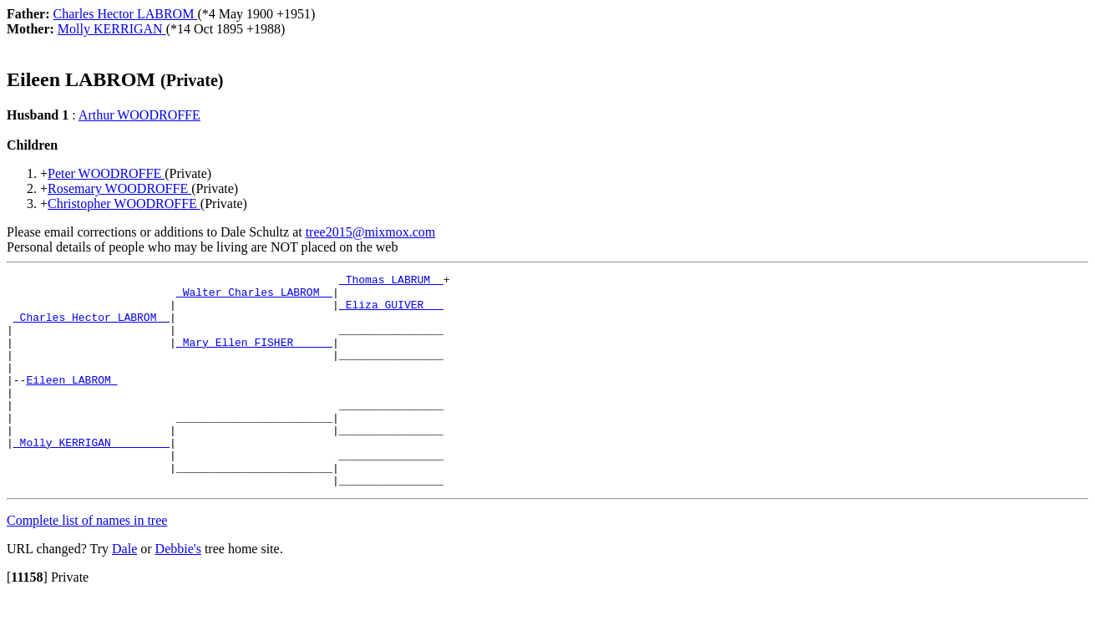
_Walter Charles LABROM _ (254, 296)
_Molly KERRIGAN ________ (91, 477)
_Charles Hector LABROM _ (91, 326)
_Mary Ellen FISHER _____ (254, 356)
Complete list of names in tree (87, 563)
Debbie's (178, 591)
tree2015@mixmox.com (371, 232)
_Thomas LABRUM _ (391, 281)
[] (27, 620)
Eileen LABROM (71, 402)
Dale (124, 591)
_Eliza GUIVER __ (391, 311)
